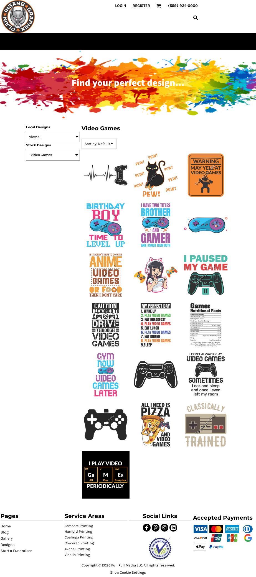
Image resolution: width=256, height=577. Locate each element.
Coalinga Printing (79, 537)
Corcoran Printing (79, 543)
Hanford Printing (78, 531)
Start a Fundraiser (16, 550)
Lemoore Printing (79, 526)
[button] (160, 549)
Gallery (7, 538)
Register (141, 5)
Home (6, 526)
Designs (7, 544)
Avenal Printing (77, 549)
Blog (5, 532)
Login (120, 5)
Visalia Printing (77, 555)
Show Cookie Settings (128, 572)
